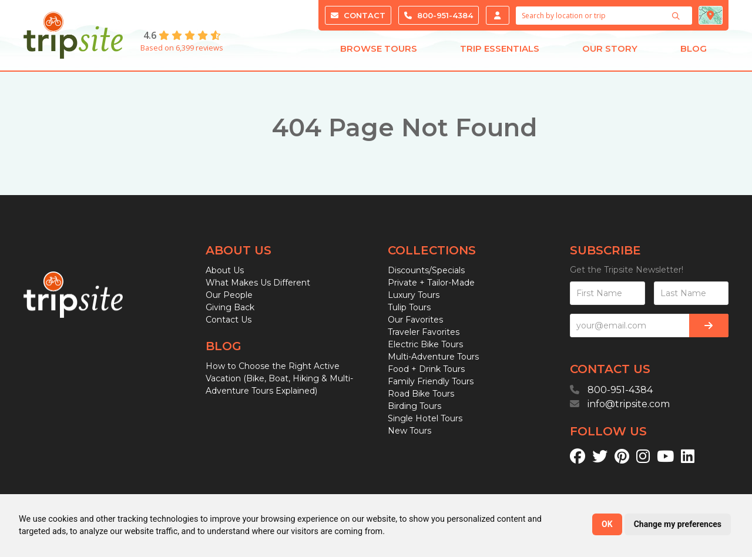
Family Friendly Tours (431, 381)
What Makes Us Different (258, 282)
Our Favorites (415, 319)
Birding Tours (414, 406)
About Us (225, 270)
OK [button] (607, 524)
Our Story (609, 52)
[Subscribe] (708, 325)
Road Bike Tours (421, 393)
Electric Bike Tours (425, 344)
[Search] (677, 15)
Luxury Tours (413, 295)
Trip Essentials (499, 52)
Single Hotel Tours (425, 418)
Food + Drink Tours (426, 369)
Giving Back (230, 307)
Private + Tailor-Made (431, 282)
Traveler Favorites (423, 332)
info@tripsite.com (629, 404)
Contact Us (228, 319)
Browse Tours (378, 52)
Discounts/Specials (426, 270)
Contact (358, 15)
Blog (693, 52)
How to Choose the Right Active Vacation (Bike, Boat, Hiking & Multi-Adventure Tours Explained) (279, 378)
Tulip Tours (409, 307)
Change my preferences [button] (677, 524)
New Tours (409, 430)
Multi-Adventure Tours (433, 356)
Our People (229, 295)
